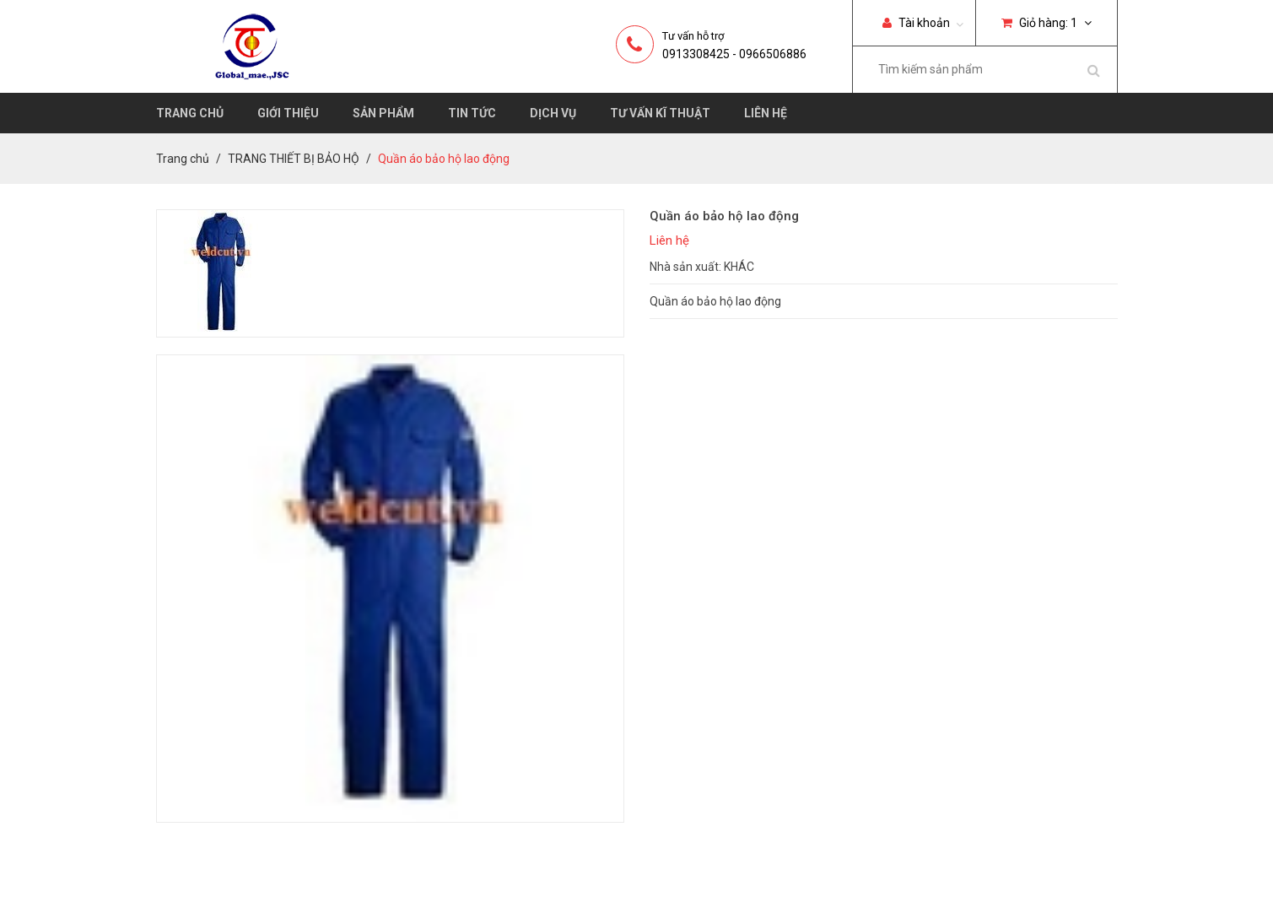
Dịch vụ (553, 113)
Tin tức (472, 113)
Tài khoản (916, 23)
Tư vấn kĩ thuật (660, 113)
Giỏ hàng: (1046, 23)
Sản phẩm (383, 113)
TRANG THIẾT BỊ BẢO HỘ (293, 158)
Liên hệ (765, 113)
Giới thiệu (288, 113)
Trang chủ (190, 113)
